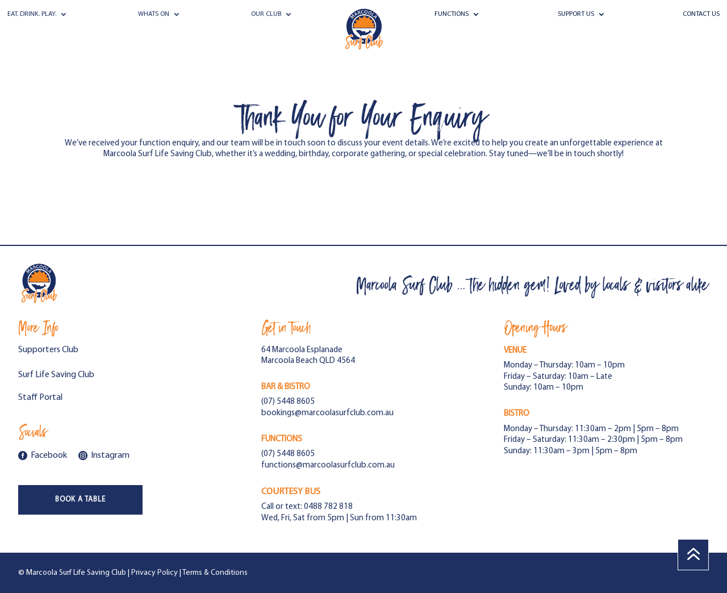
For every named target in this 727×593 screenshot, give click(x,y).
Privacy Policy (154, 573)
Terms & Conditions (215, 573)
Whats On (153, 14)
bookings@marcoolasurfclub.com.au (327, 413)
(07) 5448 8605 (288, 402)
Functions (451, 14)
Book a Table (80, 499)
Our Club (266, 14)
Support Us (576, 14)
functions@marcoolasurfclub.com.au (328, 465)
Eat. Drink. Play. (31, 14)
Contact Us (701, 14)
